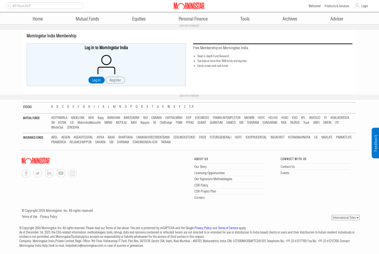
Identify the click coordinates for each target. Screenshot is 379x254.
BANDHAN (113, 118)
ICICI (295, 118)
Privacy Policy (48, 216)
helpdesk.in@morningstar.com (84, 245)
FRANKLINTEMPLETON (227, 118)
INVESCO (314, 118)
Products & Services (337, 6)
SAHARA (100, 142)
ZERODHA (73, 127)
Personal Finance (193, 19)
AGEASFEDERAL (83, 137)
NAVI (134, 122)
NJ (154, 122)
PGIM (179, 122)
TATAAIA (166, 142)
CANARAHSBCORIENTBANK (153, 137)
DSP (188, 118)
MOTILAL (121, 122)
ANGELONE (78, 118)
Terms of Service (228, 228)
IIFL (303, 118)
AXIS (91, 118)
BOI (145, 118)
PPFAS (190, 122)
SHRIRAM (253, 122)
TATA (283, 122)
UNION (327, 122)
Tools (245, 19)
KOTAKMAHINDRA (299, 137)
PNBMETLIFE (344, 137)
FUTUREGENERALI (220, 137)
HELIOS (273, 118)
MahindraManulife (89, 122)
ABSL (54, 137)
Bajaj (101, 118)
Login (364, 6)
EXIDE (202, 137)
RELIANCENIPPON (81, 142)
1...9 (191, 107)
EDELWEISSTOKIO (184, 137)
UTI (337, 122)
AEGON (65, 137)
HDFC (261, 118)
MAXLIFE (326, 137)
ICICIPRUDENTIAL (256, 137)
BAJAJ (111, 137)
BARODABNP (132, 118)
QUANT (201, 122)
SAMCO (231, 122)
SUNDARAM (269, 122)
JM (53, 122)
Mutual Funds (87, 19)
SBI (241, 122)
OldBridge (166, 122)
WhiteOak (57, 127)
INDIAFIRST (277, 137)
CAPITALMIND (173, 118)
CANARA (156, 118)
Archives (290, 19)
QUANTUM (216, 122)
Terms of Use (29, 216)
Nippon (145, 122)
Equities (139, 19)
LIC (72, 122)
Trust (306, 122)
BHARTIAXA (125, 137)
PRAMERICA (58, 142)
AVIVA (100, 137)
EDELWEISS (202, 118)
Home (38, 19)
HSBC (284, 118)
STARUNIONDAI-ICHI (144, 142)
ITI (325, 118)
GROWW (249, 118)
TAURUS (295, 122)
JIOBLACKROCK (339, 118)
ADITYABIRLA (59, 118)
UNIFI (316, 122)
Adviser (336, 19)
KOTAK (62, 122)
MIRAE (108, 122)
